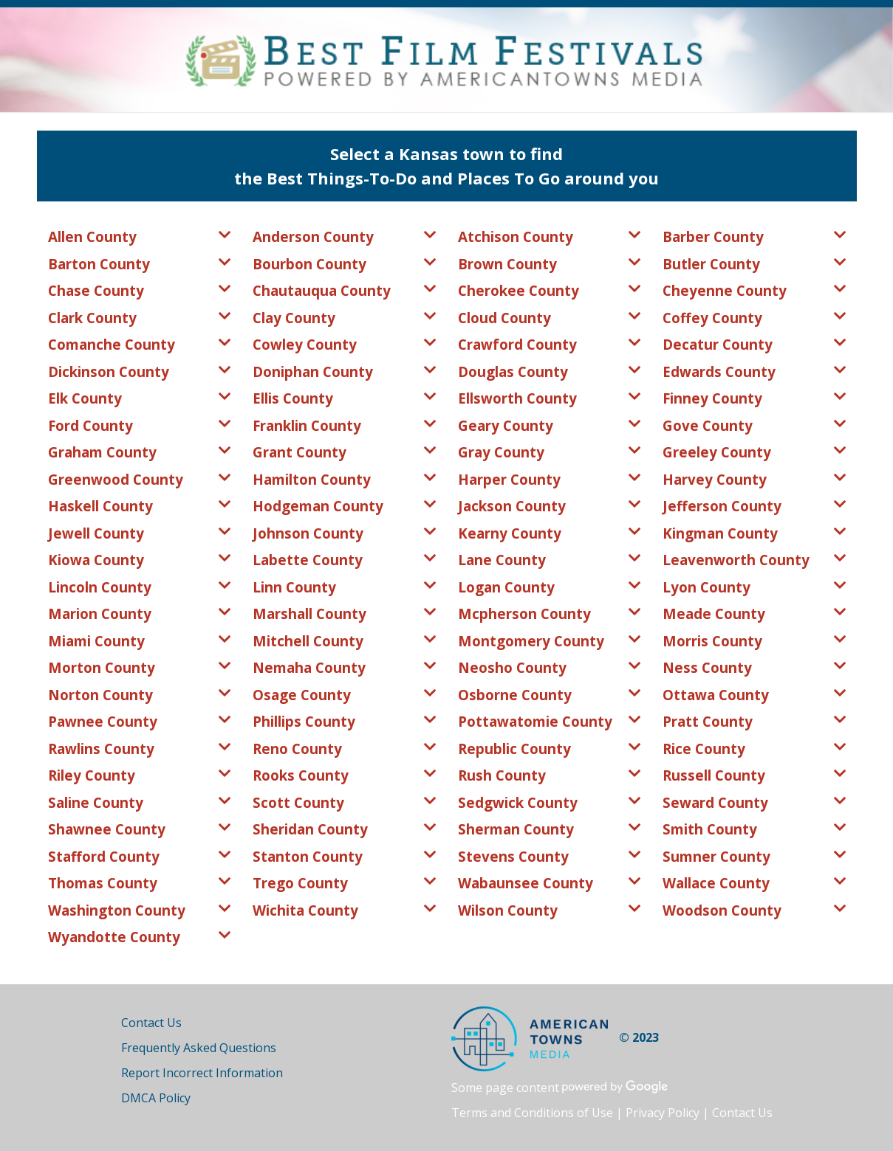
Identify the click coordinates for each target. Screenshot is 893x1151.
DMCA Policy (156, 1098)
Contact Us (151, 1023)
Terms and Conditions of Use (532, 1113)
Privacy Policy (662, 1113)
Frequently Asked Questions (198, 1048)
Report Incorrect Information (202, 1073)
